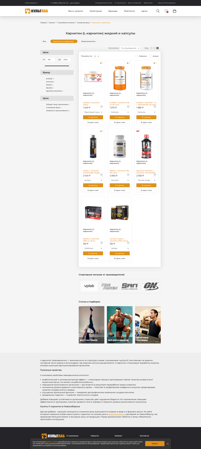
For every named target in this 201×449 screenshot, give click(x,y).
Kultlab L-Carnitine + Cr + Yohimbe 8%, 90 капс (146, 104)
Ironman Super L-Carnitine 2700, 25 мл (119, 240)
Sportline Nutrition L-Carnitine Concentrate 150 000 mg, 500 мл (145, 172)
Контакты (144, 437)
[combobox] (130, 48)
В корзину (93, 117)
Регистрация (169, 3)
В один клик (93, 123)
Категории (96, 11)
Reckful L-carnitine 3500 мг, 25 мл (91, 240)
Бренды (113, 11)
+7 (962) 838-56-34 (64, 3)
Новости (95, 437)
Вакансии (148, 3)
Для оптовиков (134, 3)
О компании (120, 3)
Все (44, 41)
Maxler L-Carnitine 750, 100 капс (119, 172)
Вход (160, 3)
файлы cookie (51, 442)
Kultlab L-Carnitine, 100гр (91, 104)
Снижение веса (83, 23)
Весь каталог (75, 11)
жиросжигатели (116, 415)
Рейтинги (129, 11)
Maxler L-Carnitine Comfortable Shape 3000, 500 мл (91, 172)
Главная (43, 23)
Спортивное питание (66, 23)
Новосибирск (31, 3)
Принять (155, 444)
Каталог (52, 23)
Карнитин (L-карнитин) (63, 41)
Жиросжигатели (88, 41)
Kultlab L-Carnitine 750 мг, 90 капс (119, 104)
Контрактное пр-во (103, 3)
